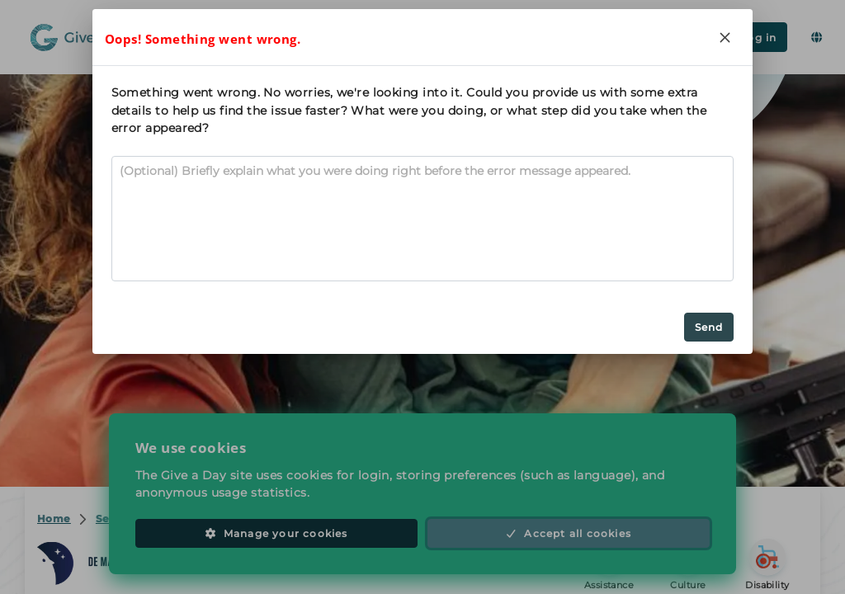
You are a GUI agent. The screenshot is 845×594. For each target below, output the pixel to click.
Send (709, 327)
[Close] (724, 37)
